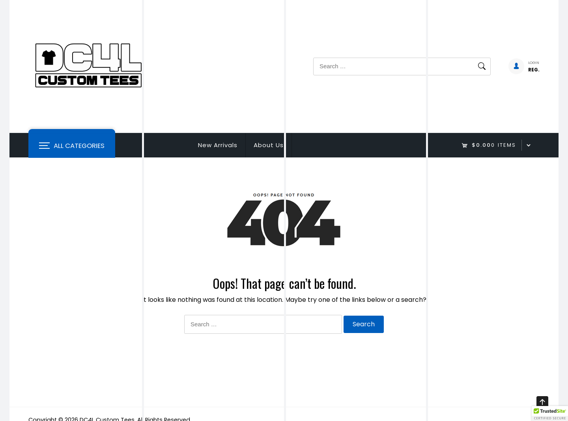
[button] (550, 413)
